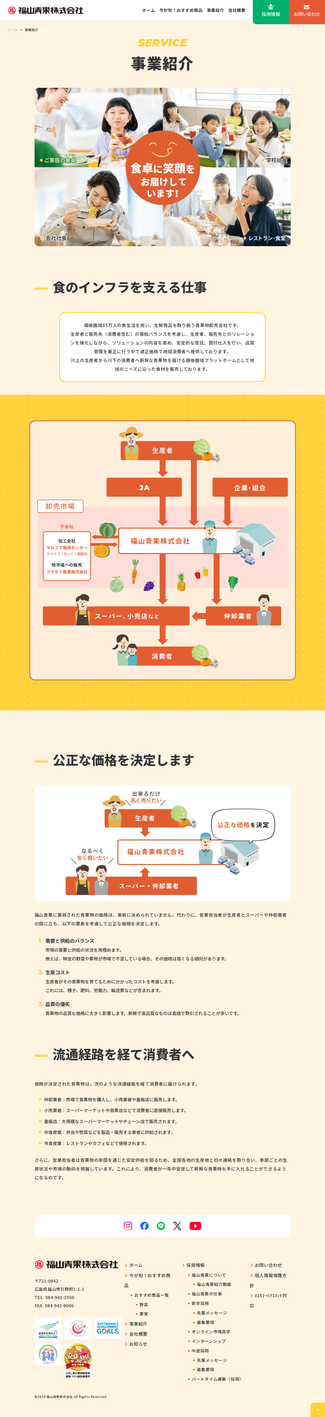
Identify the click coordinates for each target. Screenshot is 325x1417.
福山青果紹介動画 (214, 1284)
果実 (144, 1314)
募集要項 (205, 1322)
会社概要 (237, 10)
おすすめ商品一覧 (151, 1295)
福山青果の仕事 (207, 1294)
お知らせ (138, 1344)
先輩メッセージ (212, 1313)
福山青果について (209, 1275)
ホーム (148, 10)
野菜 (144, 1304)
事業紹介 (215, 10)
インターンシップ (209, 1341)
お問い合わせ (307, 14)
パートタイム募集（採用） (217, 1379)
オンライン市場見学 (211, 1331)
